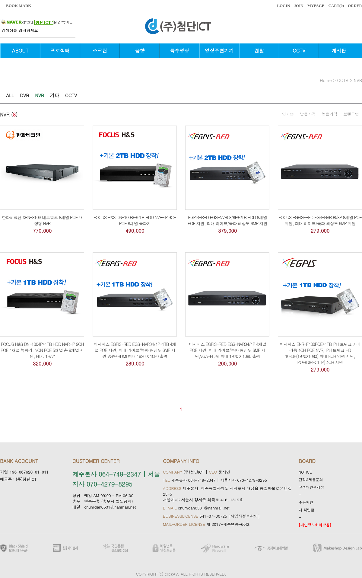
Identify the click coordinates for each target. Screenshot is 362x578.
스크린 (100, 50)
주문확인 (306, 502)
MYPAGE (316, 5)
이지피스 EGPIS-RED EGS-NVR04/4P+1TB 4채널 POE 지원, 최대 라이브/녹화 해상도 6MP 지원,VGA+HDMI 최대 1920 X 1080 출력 (135, 350)
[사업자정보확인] (244, 516)
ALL (10, 95)
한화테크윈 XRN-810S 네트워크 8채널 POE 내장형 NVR (42, 220)
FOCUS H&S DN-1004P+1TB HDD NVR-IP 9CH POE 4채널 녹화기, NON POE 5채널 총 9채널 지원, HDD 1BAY (42, 350)
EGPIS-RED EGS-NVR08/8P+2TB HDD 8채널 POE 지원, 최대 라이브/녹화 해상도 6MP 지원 (227, 220)
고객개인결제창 (311, 487)
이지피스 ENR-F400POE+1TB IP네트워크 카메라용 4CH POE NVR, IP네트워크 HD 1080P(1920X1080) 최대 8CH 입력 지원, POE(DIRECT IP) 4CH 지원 (320, 353)
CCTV (299, 50)
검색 (72, 33)
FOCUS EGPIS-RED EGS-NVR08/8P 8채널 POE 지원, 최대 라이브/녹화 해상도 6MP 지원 (320, 220)
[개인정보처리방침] (315, 524)
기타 (54, 95)
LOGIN (283, 5)
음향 (139, 50)
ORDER (355, 5)
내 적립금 (306, 509)
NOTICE (305, 471)
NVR (358, 80)
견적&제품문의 (311, 479)
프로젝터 (60, 50)
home (326, 80)
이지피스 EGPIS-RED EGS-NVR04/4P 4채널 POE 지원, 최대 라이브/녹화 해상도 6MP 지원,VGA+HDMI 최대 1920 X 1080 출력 (227, 350)
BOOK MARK (18, 5)
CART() (336, 5)
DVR (24, 95)
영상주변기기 (219, 50)
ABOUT (20, 50)
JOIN (298, 5)
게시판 (339, 50)
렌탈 (259, 50)
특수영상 (179, 50)
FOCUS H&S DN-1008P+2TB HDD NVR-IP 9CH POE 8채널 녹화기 (135, 220)
